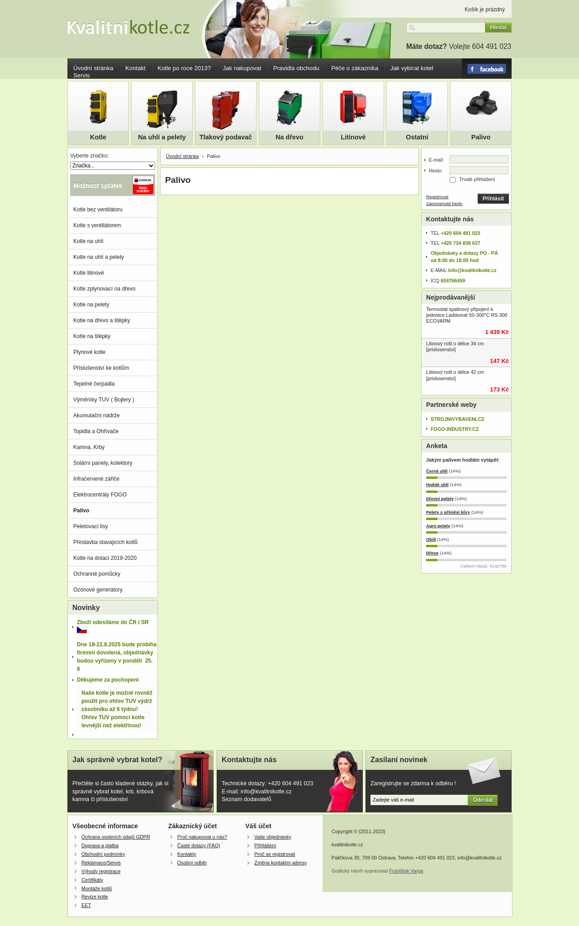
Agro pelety (438, 525)
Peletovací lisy (90, 526)
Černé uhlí (437, 470)
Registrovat (437, 196)
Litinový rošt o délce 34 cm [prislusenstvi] (455, 346)
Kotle (98, 137)
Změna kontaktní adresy (280, 862)
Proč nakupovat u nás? (202, 837)
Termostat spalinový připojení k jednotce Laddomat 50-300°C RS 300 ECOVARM (467, 315)
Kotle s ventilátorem (97, 225)
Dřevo (432, 552)
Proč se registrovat (274, 854)
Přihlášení (265, 845)
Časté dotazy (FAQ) (198, 845)
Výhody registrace (100, 871)
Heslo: (436, 170)
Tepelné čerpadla (93, 384)
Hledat (498, 27)
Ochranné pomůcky (96, 574)
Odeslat (483, 800)
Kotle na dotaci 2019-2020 (105, 558)
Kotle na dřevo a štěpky (101, 320)
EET (86, 905)
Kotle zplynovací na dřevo (104, 289)
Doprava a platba (100, 845)
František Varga (406, 870)
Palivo (480, 137)
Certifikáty (92, 880)
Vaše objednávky (272, 837)
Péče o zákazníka (354, 68)
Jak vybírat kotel (411, 68)
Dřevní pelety (440, 498)
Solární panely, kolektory (103, 463)
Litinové (353, 137)
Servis (81, 75)
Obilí (431, 539)
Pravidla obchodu (296, 68)
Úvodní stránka (93, 68)
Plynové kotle (89, 352)
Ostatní (417, 137)
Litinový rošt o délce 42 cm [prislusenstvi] (455, 375)
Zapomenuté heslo (444, 203)
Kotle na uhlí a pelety (98, 257)
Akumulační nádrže (96, 415)
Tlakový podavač (225, 137)
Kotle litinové (88, 273)
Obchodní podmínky (103, 854)
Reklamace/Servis (101, 862)
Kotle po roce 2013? (184, 68)
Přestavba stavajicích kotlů (105, 542)
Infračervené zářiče (96, 479)
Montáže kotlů (96, 888)
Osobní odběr (192, 862)
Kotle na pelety (91, 304)
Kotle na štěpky (91, 336)
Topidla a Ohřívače (96, 431)
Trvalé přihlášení (477, 179)
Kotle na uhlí (88, 241)
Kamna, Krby (88, 447)
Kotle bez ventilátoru (98, 209)
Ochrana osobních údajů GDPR (115, 837)
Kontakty (186, 854)
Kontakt (135, 68)
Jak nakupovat (242, 68)
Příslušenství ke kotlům (101, 368)
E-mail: (436, 159)
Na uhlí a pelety (162, 137)
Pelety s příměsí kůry (448, 512)
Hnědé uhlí (437, 484)
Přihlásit (493, 199)
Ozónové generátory (98, 590)
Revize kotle (94, 896)
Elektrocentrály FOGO (100, 495)
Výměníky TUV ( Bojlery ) (103, 399)
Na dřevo (289, 137)
